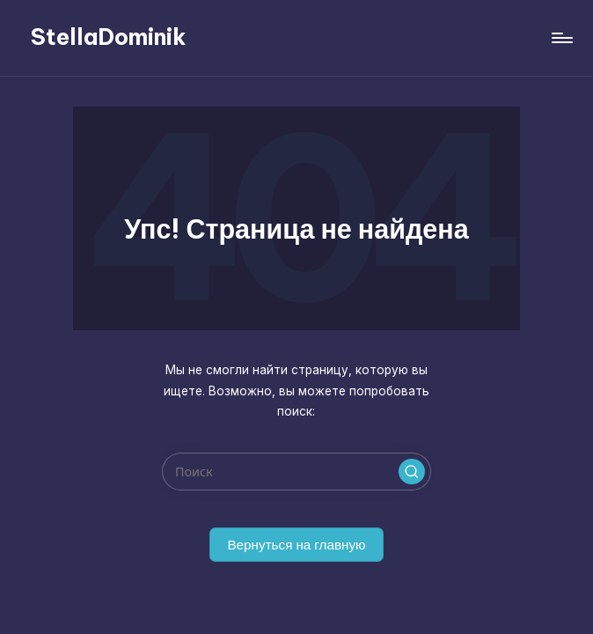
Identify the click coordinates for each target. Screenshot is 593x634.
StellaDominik (109, 37)
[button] (412, 472)
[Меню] (561, 38)
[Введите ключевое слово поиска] (296, 471)
